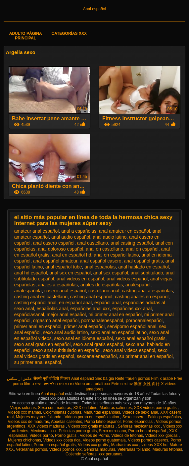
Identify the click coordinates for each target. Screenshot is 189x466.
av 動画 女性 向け (144, 383)
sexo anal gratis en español (42, 344)
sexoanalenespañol (97, 356)
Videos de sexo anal (140, 412)
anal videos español (127, 278)
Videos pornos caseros (148, 440)
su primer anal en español (145, 356)
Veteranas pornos (31, 449)
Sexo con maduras (54, 407)
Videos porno (41, 435)
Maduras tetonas (167, 449)
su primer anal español (37, 362)
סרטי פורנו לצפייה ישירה (52, 383)
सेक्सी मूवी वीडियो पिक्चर (51, 378)
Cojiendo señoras (81, 454)
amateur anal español (36, 231)
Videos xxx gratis (93, 444)
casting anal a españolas (147, 290)
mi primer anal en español (115, 314)
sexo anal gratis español (98, 344)
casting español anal (35, 302)
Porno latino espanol (102, 421)
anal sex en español (70, 272)
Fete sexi (119, 383)
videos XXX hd (154, 444)
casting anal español (91, 296)
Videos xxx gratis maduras (92, 426)
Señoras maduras (99, 449)
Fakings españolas (164, 417)
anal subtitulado (147, 272)
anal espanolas (100, 266)
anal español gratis (143, 260)
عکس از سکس (19, 378)
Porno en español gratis (55, 444)
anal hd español (30, 272)
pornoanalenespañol (102, 320)
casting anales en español (141, 296)
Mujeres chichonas (24, 440)
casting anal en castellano (41, 296)
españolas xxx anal (132, 308)
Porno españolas (138, 421)
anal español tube (63, 266)
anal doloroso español (60, 249)
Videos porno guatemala (104, 440)
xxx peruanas (110, 454)
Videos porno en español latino (92, 417)
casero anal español (65, 290)
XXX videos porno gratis (156, 407)
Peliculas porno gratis (78, 431)
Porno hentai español (147, 431)
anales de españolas (101, 284)
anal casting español (132, 243)
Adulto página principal (25, 35)
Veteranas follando (134, 449)
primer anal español (84, 326)
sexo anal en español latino (118, 332)
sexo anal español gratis (140, 338)
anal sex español (110, 272)
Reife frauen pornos (132, 378)
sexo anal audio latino (65, 332)
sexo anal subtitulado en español (67, 350)
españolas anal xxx (90, 308)
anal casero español (53, 243)
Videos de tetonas (127, 435)
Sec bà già (104, 378)
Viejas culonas (23, 407)
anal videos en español (80, 278)
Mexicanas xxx (43, 431)
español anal (107, 302)
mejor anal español (66, 314)
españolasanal (29, 314)
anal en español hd (71, 255)
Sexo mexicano (112, 431)
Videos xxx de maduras (28, 421)
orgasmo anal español (56, 320)
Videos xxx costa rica (62, 440)
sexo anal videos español (129, 350)
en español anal (75, 302)
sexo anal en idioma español (83, 338)
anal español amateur (55, 260)
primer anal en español (37, 326)
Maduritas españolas (101, 412)
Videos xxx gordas (162, 435)
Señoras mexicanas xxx (139, 426)
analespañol (138, 284)
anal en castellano (104, 249)
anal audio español (70, 237)
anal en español (142, 249)
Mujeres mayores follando (39, 417)
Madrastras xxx (125, 444)
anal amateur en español (124, 231)
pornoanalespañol (144, 320)
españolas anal (52, 308)
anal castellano (92, 243)
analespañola (28, 290)
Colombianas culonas (62, 412)
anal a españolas (78, 231)
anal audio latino (109, 237)
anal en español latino (116, 255)
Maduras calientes (116, 407)
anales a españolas (58, 284)
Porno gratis (66, 435)
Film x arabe (162, 378)
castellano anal (103, 290)
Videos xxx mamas (24, 412)
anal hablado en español (143, 266)
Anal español (94, 9)
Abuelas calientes (66, 421)
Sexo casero (134, 417)
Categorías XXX (69, 33)
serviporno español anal (132, 326)
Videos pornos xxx (65, 449)
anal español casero (100, 260)
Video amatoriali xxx (92, 383)
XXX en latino (85, 407)
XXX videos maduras (46, 426)
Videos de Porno (94, 435)
